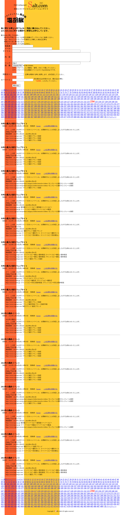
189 (61, 100)
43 (106, 92)
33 (82, 92)
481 (78, 119)
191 (68, 100)
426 (15, 116)
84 (85, 94)
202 (105, 100)
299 (71, 108)
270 (95, 106)
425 (12, 116)
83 (82, 94)
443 (71, 116)
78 (70, 94)
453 (105, 116)
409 (78, 114)
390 (15, 114)
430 (28, 116)
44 (108, 92)
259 (58, 106)
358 (28, 112)
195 (81, 100)
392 (22, 114)
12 (33, 92)
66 (42, 94)
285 (25, 108)
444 (75, 116)
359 (32, 112)
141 (22, 98)
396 (35, 114)
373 (78, 112)
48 (118, 92)
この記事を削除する (50, 128)
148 (45, 98)
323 (32, 110)
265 (78, 106)
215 (28, 103)
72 (56, 94)
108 (31, 96)
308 (101, 108)
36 (89, 92)
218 (38, 103)
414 (94, 114)
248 (22, 106)
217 (35, 103)
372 (75, 112)
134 (116, 96)
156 (71, 98)
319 (18, 110)
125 (86, 96)
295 (58, 108)
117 (60, 96)
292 (48, 108)
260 (61, 106)
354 (15, 112)
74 (61, 94)
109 (34, 96)
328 (48, 110)
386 (2, 114)
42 (104, 92)
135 (2, 98)
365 (52, 112)
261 (65, 106)
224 (58, 103)
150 (52, 98)
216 (32, 103)
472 (48, 119)
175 (15, 100)
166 (105, 98)
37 (92, 92)
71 (54, 94)
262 (68, 106)
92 (103, 94)
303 (85, 108)
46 (113, 92)
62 (33, 94)
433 (38, 116)
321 (25, 110)
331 (58, 110)
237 (103, 103)
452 (101, 116)
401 (52, 114)
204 (111, 100)
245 (12, 106)
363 (45, 112)
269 (91, 106)
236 (99, 103)
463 (18, 119)
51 (7, 94)
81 (77, 94)
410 (81, 114)
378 (95, 112)
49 (2, 94)
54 (14, 94)
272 (101, 106)
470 (42, 119)
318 (15, 110)
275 (111, 106)
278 (2, 108)
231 (81, 103)
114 (50, 96)
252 (35, 106)
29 (73, 92)
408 (75, 114)
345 (105, 110)
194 (78, 100)
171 (2, 100)
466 (28, 119)
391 (18, 114)
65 (40, 94)
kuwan (38, 128)
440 (61, 116)
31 (78, 92)
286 (28, 108)
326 (42, 110)
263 (71, 106)
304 (88, 108)
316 (9, 110)
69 (49, 94)
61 (30, 94)
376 (88, 112)
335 (71, 110)
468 (35, 119)
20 (52, 92)
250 (28, 106)
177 (22, 100)
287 (32, 108)
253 (38, 106)
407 (71, 114)
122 (76, 96)
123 (80, 96)
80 (75, 94)
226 (65, 103)
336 (75, 110)
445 (78, 116)
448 (88, 116)
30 (75, 92)
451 (98, 116)
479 (71, 119)
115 (53, 96)
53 (11, 94)
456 (114, 116)
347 (111, 110)
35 (87, 92)
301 (78, 108)
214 (25, 103)
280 (9, 108)
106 (24, 96)
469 (38, 119)
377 (91, 112)
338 (81, 110)
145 (35, 98)
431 (32, 116)
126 (90, 96)
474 (55, 119)
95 (111, 94)
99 (2, 96)
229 (75, 103)
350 (2, 112)
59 (25, 94)
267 (85, 106)
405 (65, 114)
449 (91, 116)
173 (9, 100)
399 (45, 114)
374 (81, 112)
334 (68, 110)
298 (68, 108)
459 (5, 119)
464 (22, 119)
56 (18, 94)
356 (22, 112)
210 (12, 103)
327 (45, 110)
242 (2, 106)
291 (45, 108)
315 (5, 110)
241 (116, 103)
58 (23, 94)
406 (68, 114)
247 (18, 106)
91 (101, 94)
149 (48, 98)
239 (109, 103)
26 (66, 92)
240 (112, 103)
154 (65, 98)
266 (81, 106)
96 (113, 94)
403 (58, 114)
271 (98, 106)
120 (70, 96)
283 (18, 108)
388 (9, 114)
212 (18, 103)
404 (61, 114)
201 (101, 100)
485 (91, 119)
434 (42, 116)
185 (48, 100)
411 (85, 114)
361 (38, 112)
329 (52, 110)
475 (58, 119)
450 (95, 116)
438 (55, 116)
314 (2, 110)
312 (114, 108)
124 (83, 96)
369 (65, 112)
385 (118, 112)
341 (91, 110)
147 (42, 98)
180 (32, 100)
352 (9, 112)
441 (65, 116)
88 (94, 94)
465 (25, 119)
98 (118, 94)
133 (113, 96)
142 (25, 98)
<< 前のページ (7, 92)
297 (65, 108)
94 (108, 94)
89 (96, 94)
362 (42, 112)
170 (118, 98)
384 (114, 112)
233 (88, 103)
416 (101, 114)
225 (61, 103)
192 (71, 100)
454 (108, 116)
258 (55, 106)
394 (28, 114)
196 (85, 100)
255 (45, 106)
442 (68, 116)
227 (68, 103)
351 (5, 112)
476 (61, 119)
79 (73, 94)
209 (9, 103)
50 (4, 94)
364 (48, 112)
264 (75, 106)
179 (28, 100)
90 (99, 94)
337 (78, 110)
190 (65, 100)
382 (108, 112)
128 (96, 96)
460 (9, 119)
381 (105, 112)
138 (12, 98)
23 (59, 92)
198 (91, 100)
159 (81, 98)
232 (85, 103)
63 (35, 94)
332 (61, 110)
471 (45, 119)
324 (35, 110)
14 (37, 92)
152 (58, 98)
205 (114, 100)
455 (111, 116)
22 (56, 92)
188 (58, 100)
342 (95, 110)
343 (98, 110)
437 (52, 116)
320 (22, 110)
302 (81, 108)
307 (98, 108)
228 (71, 103)
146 (38, 98)
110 (37, 96)
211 (15, 103)
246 (15, 106)
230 (78, 103)
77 (68, 94)
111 (41, 96)
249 (25, 106)
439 (58, 116)
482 (81, 119)
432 (35, 116)
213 (22, 103)
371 (71, 112)
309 (105, 108)
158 (78, 98)
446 (81, 116)
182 (38, 100)
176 (18, 100)
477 (65, 119)
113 (47, 96)
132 (109, 96)
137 (9, 98)
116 (57, 96)
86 (89, 94)
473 (52, 119)
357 (25, 112)
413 (91, 114)
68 (47, 94)
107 (27, 96)
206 (118, 100)
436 (48, 116)
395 (32, 114)
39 (96, 92)
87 (92, 94)
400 (48, 114)
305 (91, 108)
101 (8, 96)
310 (108, 108)
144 (32, 98)
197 (88, 100)
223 (55, 103)
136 (5, 98)
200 (98, 100)
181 (35, 100)
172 (5, 100)
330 (55, 110)
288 (35, 108)
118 (63, 96)
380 (101, 112)
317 (12, 110)
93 (106, 94)
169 (114, 98)
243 (5, 106)
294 (55, 108)
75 (63, 94)
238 (106, 103)
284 (22, 108)
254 (42, 106)
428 (22, 116)
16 (42, 92)
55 (16, 94)
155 (68, 98)
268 (88, 106)
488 (101, 119)
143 (28, 98)
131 (106, 96)
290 (42, 108)
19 (49, 92)
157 (75, 98)
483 (85, 119)
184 (45, 100)
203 (108, 100)
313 (118, 108)
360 (35, 112)
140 (18, 98)
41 (101, 92)
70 (51, 94)
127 (93, 96)
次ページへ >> (110, 119)
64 (37, 94)
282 (15, 108)
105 (21, 96)
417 (104, 114)
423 (5, 116)
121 (73, 96)
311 (111, 108)
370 (68, 112)
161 (88, 98)
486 (95, 119)
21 (54, 92)
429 (25, 116)
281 (12, 108)
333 (65, 110)
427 (18, 116)
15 (40, 92)
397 (38, 114)
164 (98, 98)
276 (114, 106)
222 (51, 103)
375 (85, 112)
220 (45, 103)
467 (32, 119)
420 (114, 114)
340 (88, 110)
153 (61, 98)
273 (105, 106)
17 (44, 92)
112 (44, 96)
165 (101, 98)
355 (18, 112)
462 (15, 119)
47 (115, 92)
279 (5, 108)
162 (91, 98)
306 (95, 108)
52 (9, 94)
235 (96, 103)
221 (48, 103)
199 (95, 100)
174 (12, 100)
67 (44, 94)
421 (118, 114)
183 (42, 100)
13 (35, 92)
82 (80, 94)
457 (118, 116)
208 (5, 103)
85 (87, 94)
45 (111, 92)
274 (108, 106)
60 (28, 94)
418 (108, 114)
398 (42, 114)
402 (55, 114)
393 (25, 114)
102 (11, 96)
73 (59, 94)
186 (52, 100)
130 (103, 96)
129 (99, 96)
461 (12, 119)
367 (58, 112)
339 (85, 110)
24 (61, 92)
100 (4, 96)
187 (55, 100)
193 (75, 100)
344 (101, 110)
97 (115, 94)
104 (18, 96)
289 (38, 108)
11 (30, 92)
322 (28, 110)
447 (85, 116)
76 (66, 94)
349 (118, 110)
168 (111, 98)
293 (52, 108)
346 (108, 110)
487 (98, 119)
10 (28, 92)
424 (9, 116)
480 (75, 119)
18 (47, 92)
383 (111, 112)
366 (55, 112)
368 (61, 112)
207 (2, 103)
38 (94, 92)
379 (98, 112)
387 (5, 114)
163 (95, 98)
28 (70, 92)
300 (75, 108)
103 (14, 96)
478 (68, 119)
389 (12, 114)
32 (80, 92)
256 (48, 106)
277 (118, 106)
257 (52, 106)
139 (15, 98)
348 (114, 110)
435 (45, 116)
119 (66, 96)
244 (9, 106)
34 (85, 92)
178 (25, 100)
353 (12, 112)
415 (98, 114)
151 (55, 98)
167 (108, 98)
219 (42, 103)
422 (2, 116)
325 (38, 110)
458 (2, 119)
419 (111, 114)
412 (88, 114)
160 (85, 98)
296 (61, 108)
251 (32, 106)
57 (21, 94)
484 (88, 119)
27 (68, 92)
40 (99, 92)
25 (63, 92)
